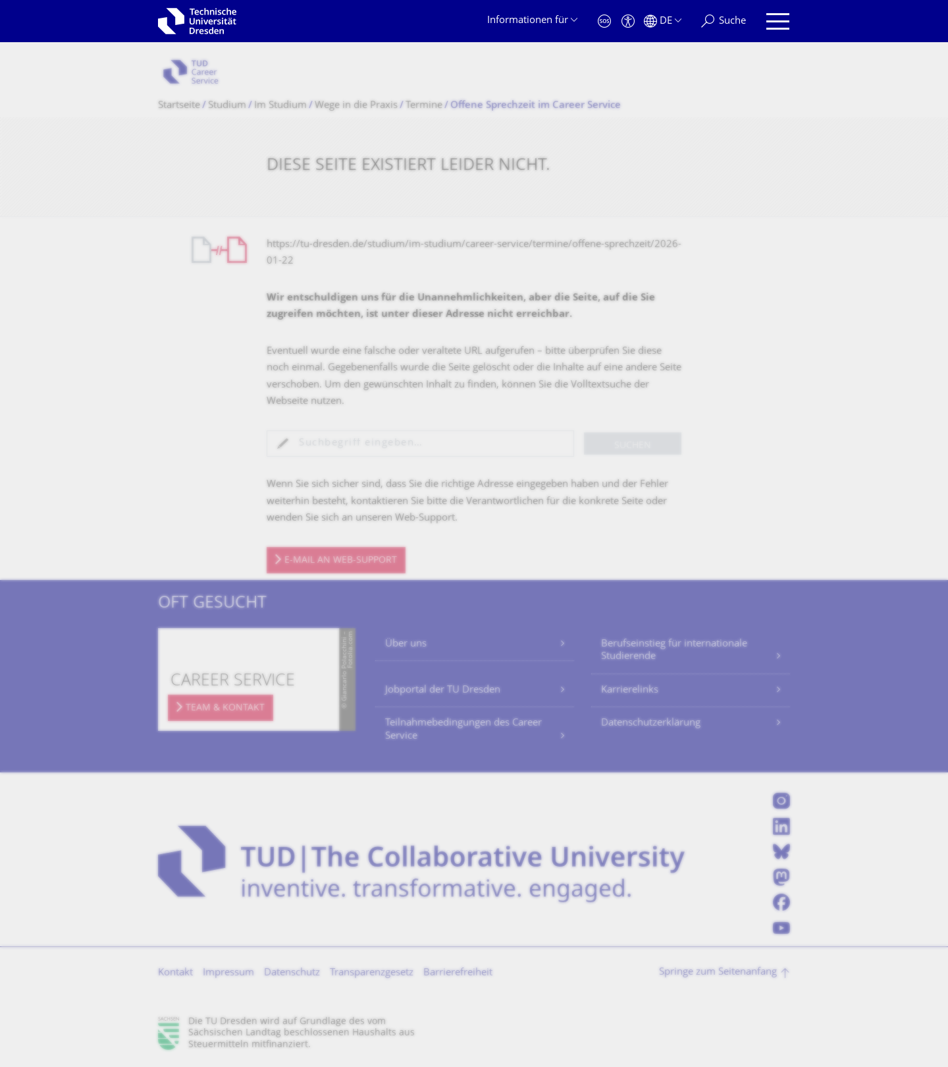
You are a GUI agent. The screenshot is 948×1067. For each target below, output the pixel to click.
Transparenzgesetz (371, 973)
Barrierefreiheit (457, 973)
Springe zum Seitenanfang (718, 972)
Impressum (228, 973)
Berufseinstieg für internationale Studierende (674, 650)
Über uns (406, 644)
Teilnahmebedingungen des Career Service (463, 729)
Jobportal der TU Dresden (442, 690)
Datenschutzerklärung (650, 723)
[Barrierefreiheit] (628, 21)
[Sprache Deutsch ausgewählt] (662, 21)
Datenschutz (292, 973)
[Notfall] (604, 21)
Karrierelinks (629, 690)
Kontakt (175, 973)
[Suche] (723, 21)
